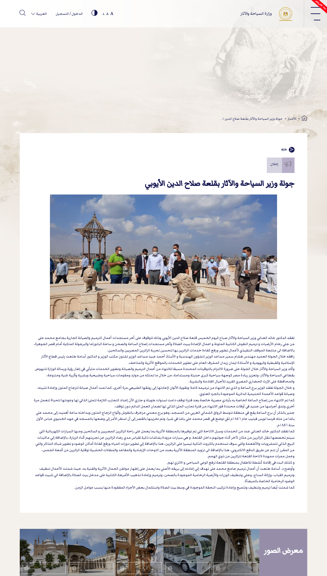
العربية (41, 13)
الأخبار (292, 118)
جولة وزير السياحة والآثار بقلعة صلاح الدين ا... (252, 118)
